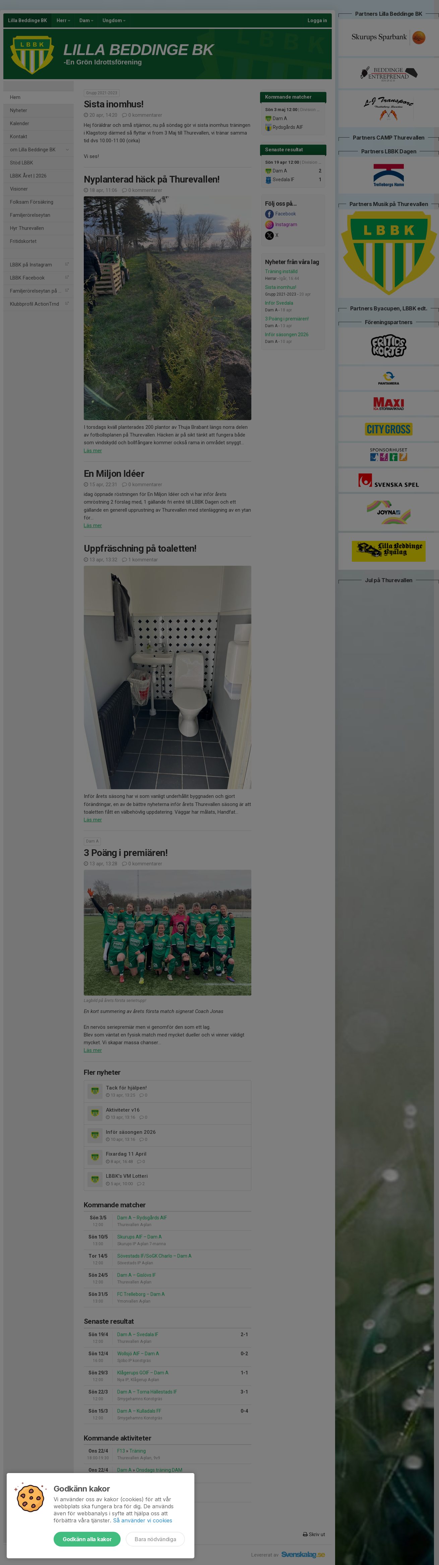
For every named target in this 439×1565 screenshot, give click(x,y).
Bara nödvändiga (155, 1539)
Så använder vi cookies (142, 1520)
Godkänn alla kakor (87, 1539)
